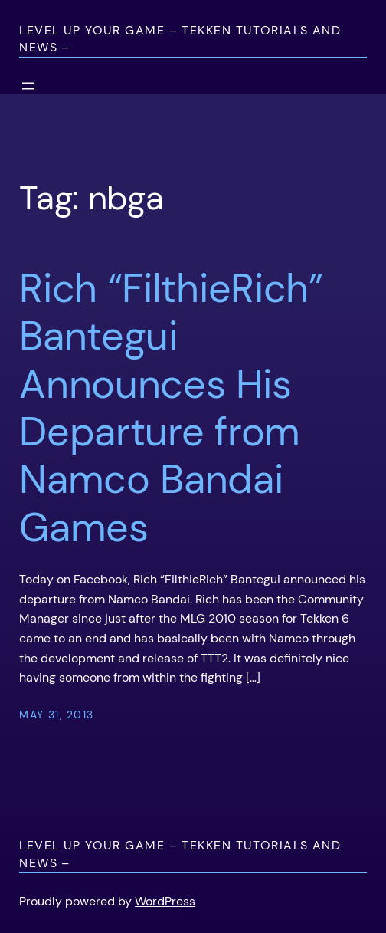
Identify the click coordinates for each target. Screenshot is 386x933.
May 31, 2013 (56, 714)
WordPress (165, 901)
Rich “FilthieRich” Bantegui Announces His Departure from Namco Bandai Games (171, 407)
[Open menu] (28, 86)
